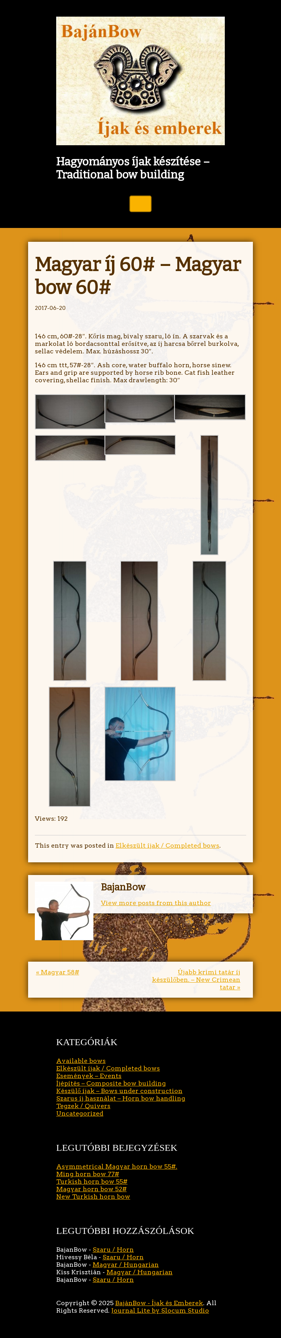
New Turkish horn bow (93, 1196)
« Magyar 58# (57, 972)
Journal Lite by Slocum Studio (160, 1310)
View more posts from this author (156, 903)
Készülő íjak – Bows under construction (119, 1091)
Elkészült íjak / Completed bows (167, 845)
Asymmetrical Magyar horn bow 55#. (116, 1166)
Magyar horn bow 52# (91, 1189)
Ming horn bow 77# (87, 1174)
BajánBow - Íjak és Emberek (159, 1303)
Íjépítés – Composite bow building (111, 1083)
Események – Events (89, 1076)
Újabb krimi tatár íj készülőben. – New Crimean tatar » (196, 979)
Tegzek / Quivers (83, 1106)
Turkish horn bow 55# (91, 1181)
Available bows (81, 1061)
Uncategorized (79, 1113)
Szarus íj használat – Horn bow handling (120, 1098)
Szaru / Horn (113, 1249)
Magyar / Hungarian (126, 1264)
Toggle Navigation (140, 203)
